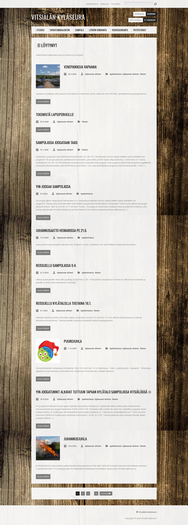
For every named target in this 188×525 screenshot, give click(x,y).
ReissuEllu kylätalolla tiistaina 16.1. (63, 303)
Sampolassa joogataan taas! (57, 142)
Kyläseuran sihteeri (93, 74)
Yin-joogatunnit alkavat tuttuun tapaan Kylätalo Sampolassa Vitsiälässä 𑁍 (93, 391)
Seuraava (106, 493)
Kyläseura (104, 4)
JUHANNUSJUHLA (75, 438)
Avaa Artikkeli (43, 101)
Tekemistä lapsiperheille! (55, 114)
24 (96, 493)
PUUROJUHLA (73, 341)
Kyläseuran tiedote (131, 74)
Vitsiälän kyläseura (58, 17)
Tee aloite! (115, 4)
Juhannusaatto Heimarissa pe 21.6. (61, 230)
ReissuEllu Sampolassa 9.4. (56, 265)
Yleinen (143, 74)
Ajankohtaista (92, 4)
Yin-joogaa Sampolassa (53, 186)
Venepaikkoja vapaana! (80, 66)
